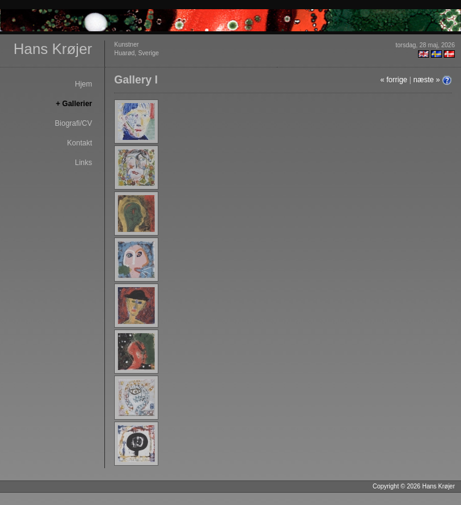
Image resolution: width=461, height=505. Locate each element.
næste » (426, 79)
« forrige (393, 79)
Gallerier (77, 103)
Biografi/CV (73, 123)
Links (83, 162)
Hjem (83, 84)
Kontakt (79, 143)
